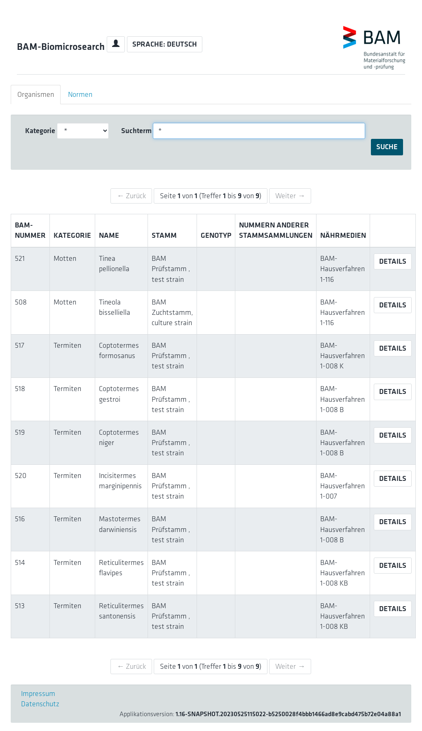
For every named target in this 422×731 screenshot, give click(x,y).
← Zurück (131, 195)
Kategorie (38, 130)
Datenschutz (40, 703)
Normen (80, 94)
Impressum (38, 693)
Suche (387, 146)
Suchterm (134, 130)
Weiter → (290, 195)
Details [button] (392, 261)
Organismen (35, 94)
